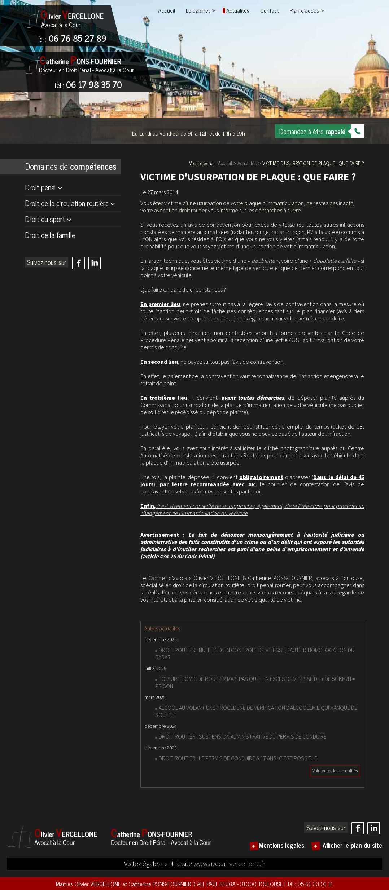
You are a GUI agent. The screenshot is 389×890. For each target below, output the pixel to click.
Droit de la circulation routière (67, 203)
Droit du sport (45, 219)
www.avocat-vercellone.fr (229, 863)
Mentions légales (281, 845)
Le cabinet (198, 10)
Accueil (166, 10)
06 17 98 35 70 (87, 85)
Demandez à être (312, 131)
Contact (269, 10)
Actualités (237, 10)
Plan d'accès (304, 10)
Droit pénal (40, 187)
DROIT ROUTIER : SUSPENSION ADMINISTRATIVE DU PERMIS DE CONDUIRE (243, 736)
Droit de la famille (50, 235)
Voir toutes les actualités (335, 771)
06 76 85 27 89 (71, 39)
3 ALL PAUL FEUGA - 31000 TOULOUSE (238, 883)
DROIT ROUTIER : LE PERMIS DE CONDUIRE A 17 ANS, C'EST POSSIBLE (238, 758)
